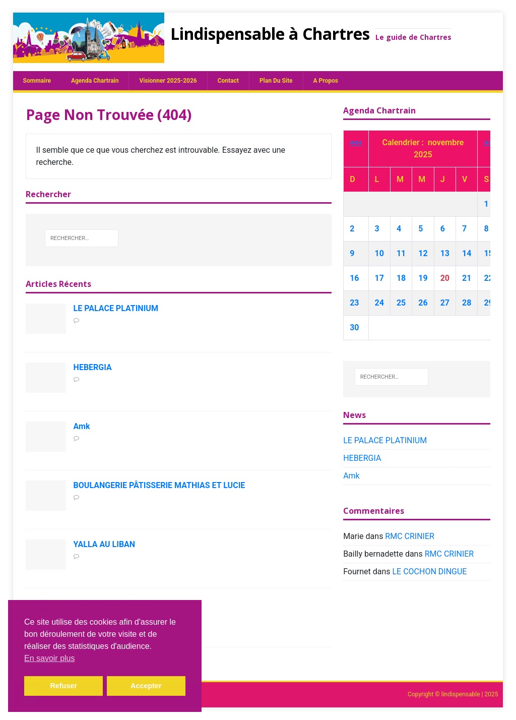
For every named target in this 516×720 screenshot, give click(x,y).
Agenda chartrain (95, 80)
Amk (82, 426)
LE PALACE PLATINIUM (116, 308)
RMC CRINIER (409, 536)
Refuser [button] (63, 686)
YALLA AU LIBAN (105, 544)
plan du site (276, 80)
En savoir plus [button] (49, 658)
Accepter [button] (146, 686)
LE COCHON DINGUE (430, 571)
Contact (228, 80)
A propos (325, 80)
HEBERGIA (93, 367)
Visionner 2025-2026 (168, 80)
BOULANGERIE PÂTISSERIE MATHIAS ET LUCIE (159, 485)
